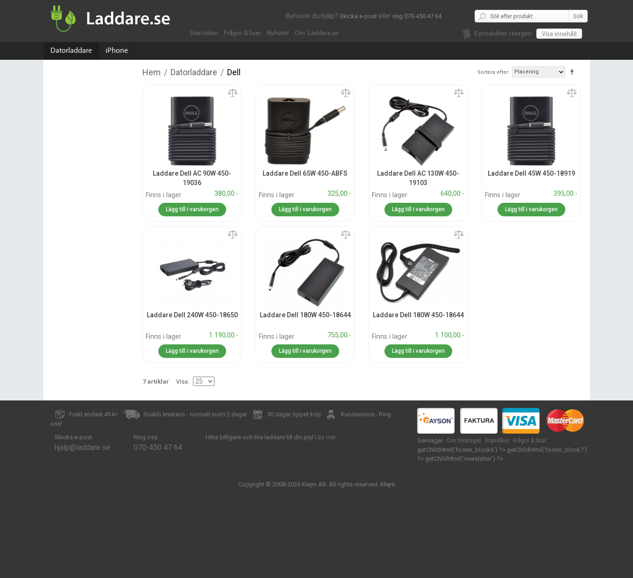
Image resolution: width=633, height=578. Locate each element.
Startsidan (204, 33)
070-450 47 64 (158, 447)
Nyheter (278, 33)
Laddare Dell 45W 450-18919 (531, 173)
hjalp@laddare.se (82, 447)
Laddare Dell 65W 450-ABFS (305, 173)
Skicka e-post (358, 16)
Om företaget (464, 440)
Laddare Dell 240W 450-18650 (192, 315)
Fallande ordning (574, 71)
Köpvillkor (497, 440)
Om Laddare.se (316, 33)
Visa (182, 381)
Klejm (387, 484)
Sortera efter (492, 72)
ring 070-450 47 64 (416, 16)
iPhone (117, 50)
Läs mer (325, 437)
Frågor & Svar (242, 33)
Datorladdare (71, 50)
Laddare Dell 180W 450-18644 (305, 315)
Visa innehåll (559, 34)
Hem (151, 72)
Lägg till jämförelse (232, 93)
